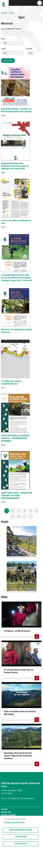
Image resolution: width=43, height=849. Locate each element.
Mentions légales (8, 815)
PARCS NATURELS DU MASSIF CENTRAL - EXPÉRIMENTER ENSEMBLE (15, 438)
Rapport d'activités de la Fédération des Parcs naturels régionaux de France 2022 (15, 166)
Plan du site (6, 812)
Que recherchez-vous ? (11, 28)
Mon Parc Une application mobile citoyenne (16, 331)
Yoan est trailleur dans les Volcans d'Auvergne (20, 713)
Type (3, 48)
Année (29, 48)
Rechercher (8, 60)
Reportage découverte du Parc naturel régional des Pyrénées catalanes (18, 756)
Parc (3, 38)
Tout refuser (20, 837)
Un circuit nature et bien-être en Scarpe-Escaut (18, 671)
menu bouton (39, 3)
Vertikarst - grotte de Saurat (17, 631)
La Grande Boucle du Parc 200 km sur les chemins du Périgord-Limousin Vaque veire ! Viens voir (16, 278)
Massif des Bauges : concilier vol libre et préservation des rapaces (16, 110)
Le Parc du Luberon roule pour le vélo (16, 222)
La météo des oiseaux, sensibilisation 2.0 (11, 382)
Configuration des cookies (20, 830)
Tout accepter (20, 844)
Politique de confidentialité (14, 822)
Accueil (4, 13)
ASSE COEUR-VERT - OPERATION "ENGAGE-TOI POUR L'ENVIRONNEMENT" (16, 495)
